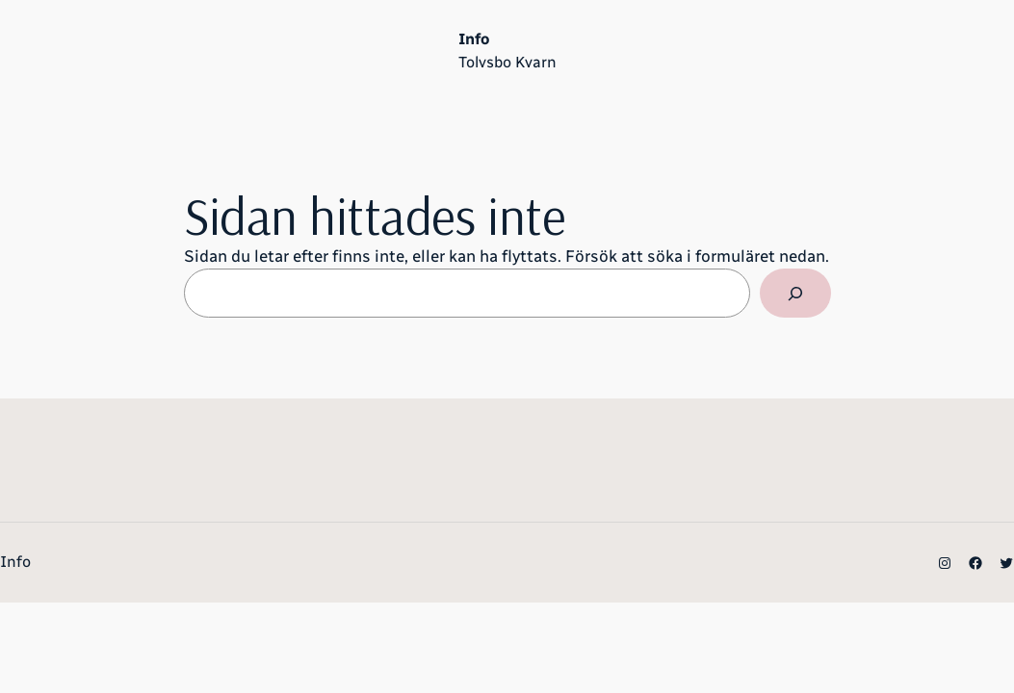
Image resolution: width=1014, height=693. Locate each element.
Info (473, 39)
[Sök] (795, 293)
